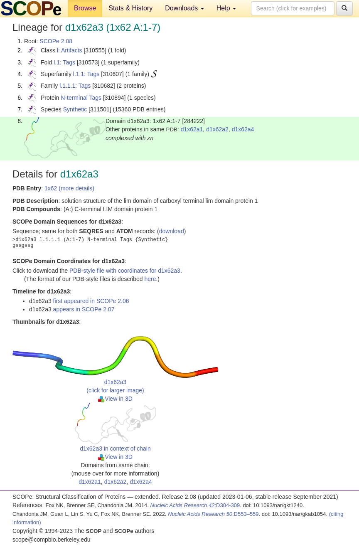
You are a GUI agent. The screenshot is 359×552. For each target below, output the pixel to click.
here (150, 279)
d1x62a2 (217, 129)
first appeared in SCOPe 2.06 (91, 301)
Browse (85, 8)
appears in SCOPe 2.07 (84, 309)
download (171, 231)
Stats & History (130, 8)
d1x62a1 (192, 129)
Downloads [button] (184, 8)
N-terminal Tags (81, 97)
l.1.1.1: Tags (75, 85)
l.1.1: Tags (86, 74)
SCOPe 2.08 (55, 41)
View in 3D (115, 398)
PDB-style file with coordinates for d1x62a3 (124, 270)
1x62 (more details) (69, 188)
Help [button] (226, 8)
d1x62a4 (243, 129)
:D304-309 (195, 505)
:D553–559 (213, 514)
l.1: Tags (64, 62)
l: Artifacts (69, 50)
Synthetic (75, 109)
